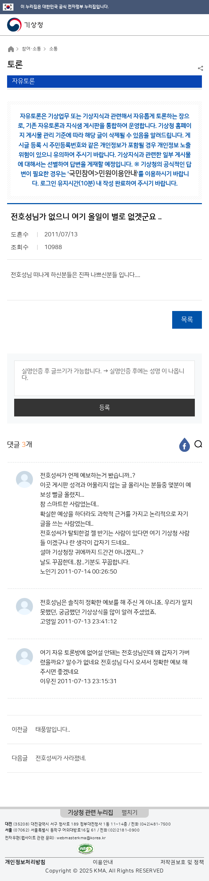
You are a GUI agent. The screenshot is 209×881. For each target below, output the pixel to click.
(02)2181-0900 (124, 830)
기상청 (25, 25)
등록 (104, 407)
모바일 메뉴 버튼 (197, 24)
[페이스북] (184, 445)
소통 (53, 48)
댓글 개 (19, 444)
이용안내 (103, 862)
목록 (187, 319)
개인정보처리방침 (25, 862)
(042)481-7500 (155, 824)
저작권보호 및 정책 (182, 862)
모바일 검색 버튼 (186, 24)
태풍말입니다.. (52, 729)
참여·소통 (31, 48)
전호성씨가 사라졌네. (60, 758)
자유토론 (23, 81)
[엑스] (196, 445)
